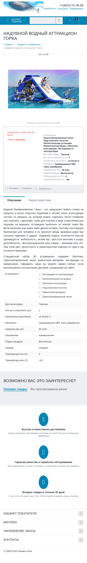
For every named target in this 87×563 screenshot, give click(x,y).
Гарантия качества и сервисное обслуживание (43, 462)
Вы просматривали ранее (49, 389)
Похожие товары (15, 389)
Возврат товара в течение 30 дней (43, 492)
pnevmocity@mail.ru (46, 8)
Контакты (63, 8)
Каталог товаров (17, 20)
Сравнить (27, 188)
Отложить (14, 188)
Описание (14, 200)
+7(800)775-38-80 (71, 5)
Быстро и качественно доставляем (43, 429)
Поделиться (43, 188)
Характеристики (39, 200)
